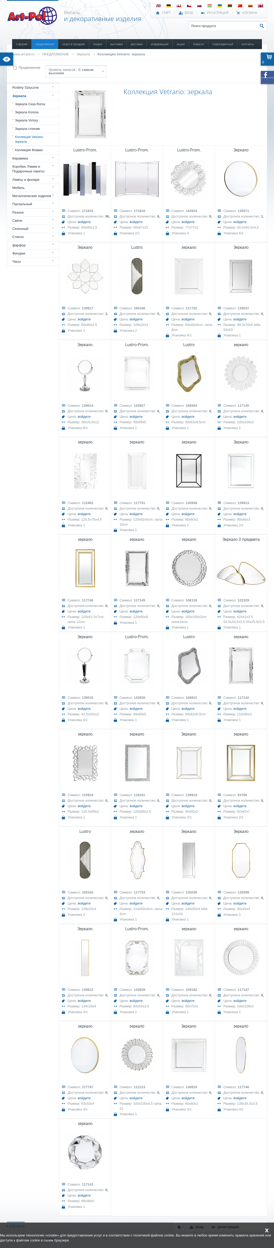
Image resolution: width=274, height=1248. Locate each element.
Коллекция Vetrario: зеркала (121, 54)
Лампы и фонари (25, 180)
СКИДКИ (97, 44)
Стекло (18, 237)
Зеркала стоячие (27, 129)
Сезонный (20, 229)
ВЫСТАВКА (116, 44)
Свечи (17, 221)
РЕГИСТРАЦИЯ (217, 13)
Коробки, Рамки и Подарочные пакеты (28, 169)
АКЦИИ (181, 44)
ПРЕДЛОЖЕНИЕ (44, 44)
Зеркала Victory (26, 120)
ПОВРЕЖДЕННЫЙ (222, 44)
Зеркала (83, 54)
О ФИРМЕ (21, 44)
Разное (18, 212)
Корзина (249, 13)
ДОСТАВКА (137, 44)
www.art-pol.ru (23, 54)
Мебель (18, 188)
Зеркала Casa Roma (30, 104)
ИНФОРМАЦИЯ (159, 44)
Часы (16, 261)
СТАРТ (166, 13)
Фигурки (18, 253)
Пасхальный (22, 204)
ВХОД (189, 13)
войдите (84, 222)
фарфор (19, 245)
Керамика (20, 158)
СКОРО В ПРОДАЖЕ (73, 44)
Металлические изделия (31, 196)
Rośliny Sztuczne (25, 87)
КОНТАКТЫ (247, 44)
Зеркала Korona (26, 112)
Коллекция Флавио (29, 150)
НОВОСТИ (198, 44)
